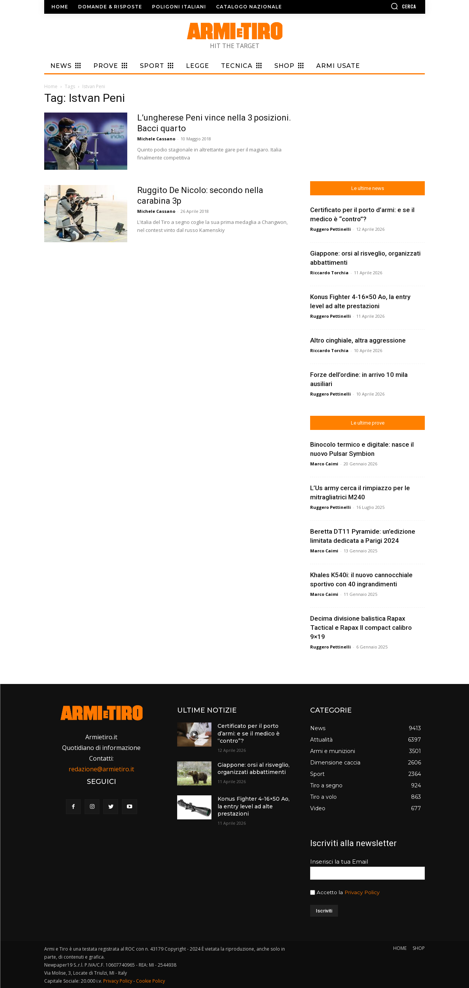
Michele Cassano (156, 139)
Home (51, 86)
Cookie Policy (150, 981)
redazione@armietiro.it (101, 769)
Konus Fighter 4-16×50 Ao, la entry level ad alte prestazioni (254, 806)
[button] (381, 6)
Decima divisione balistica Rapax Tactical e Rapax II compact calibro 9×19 (361, 627)
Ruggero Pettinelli (330, 229)
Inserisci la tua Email (339, 861)
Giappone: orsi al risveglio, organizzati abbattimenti (254, 768)
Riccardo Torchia (329, 272)
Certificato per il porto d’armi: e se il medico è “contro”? (249, 733)
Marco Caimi (324, 464)
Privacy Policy (361, 892)
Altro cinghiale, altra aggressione (358, 340)
